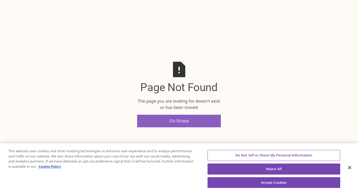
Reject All (274, 170)
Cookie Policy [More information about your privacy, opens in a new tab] (49, 167)
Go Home (179, 120)
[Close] (349, 169)
